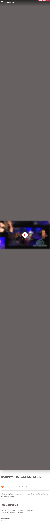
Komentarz (5, 519)
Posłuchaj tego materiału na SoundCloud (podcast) (14, 487)
